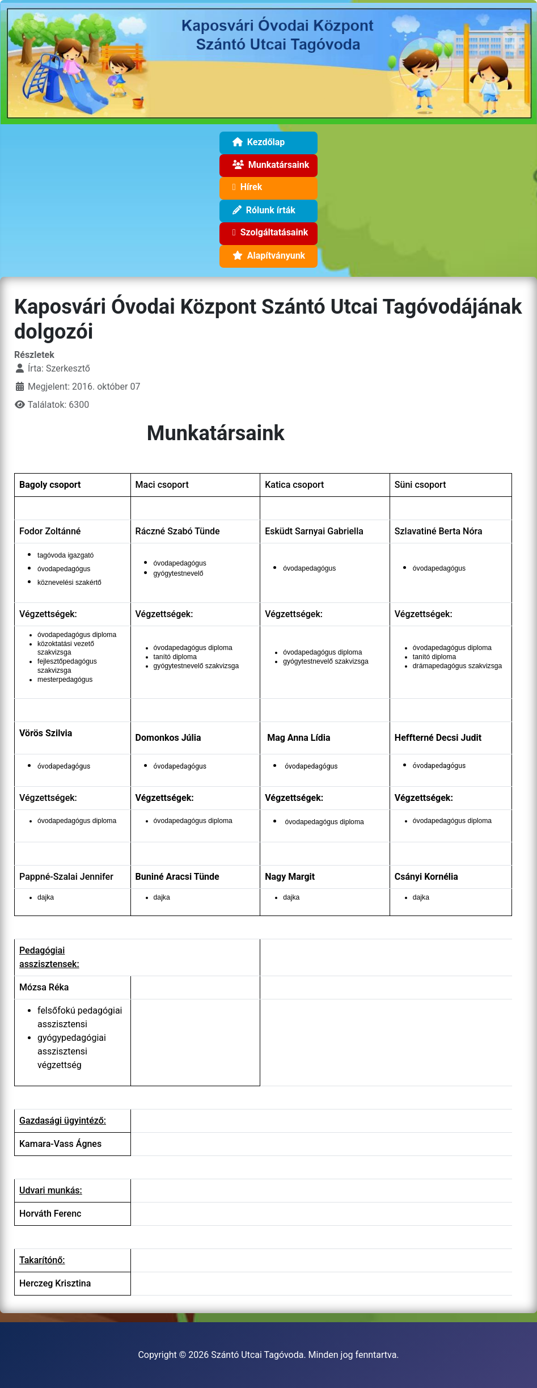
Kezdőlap (256, 144)
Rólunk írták (261, 212)
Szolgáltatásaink (268, 234)
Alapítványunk (266, 257)
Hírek (245, 189)
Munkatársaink (268, 166)
